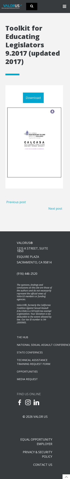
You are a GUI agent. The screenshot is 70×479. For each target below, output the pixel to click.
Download (33, 98)
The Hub (22, 337)
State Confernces (30, 352)
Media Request (27, 379)
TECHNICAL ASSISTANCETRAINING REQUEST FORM (33, 362)
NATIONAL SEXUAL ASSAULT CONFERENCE (35, 345)
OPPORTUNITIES (27, 371)
